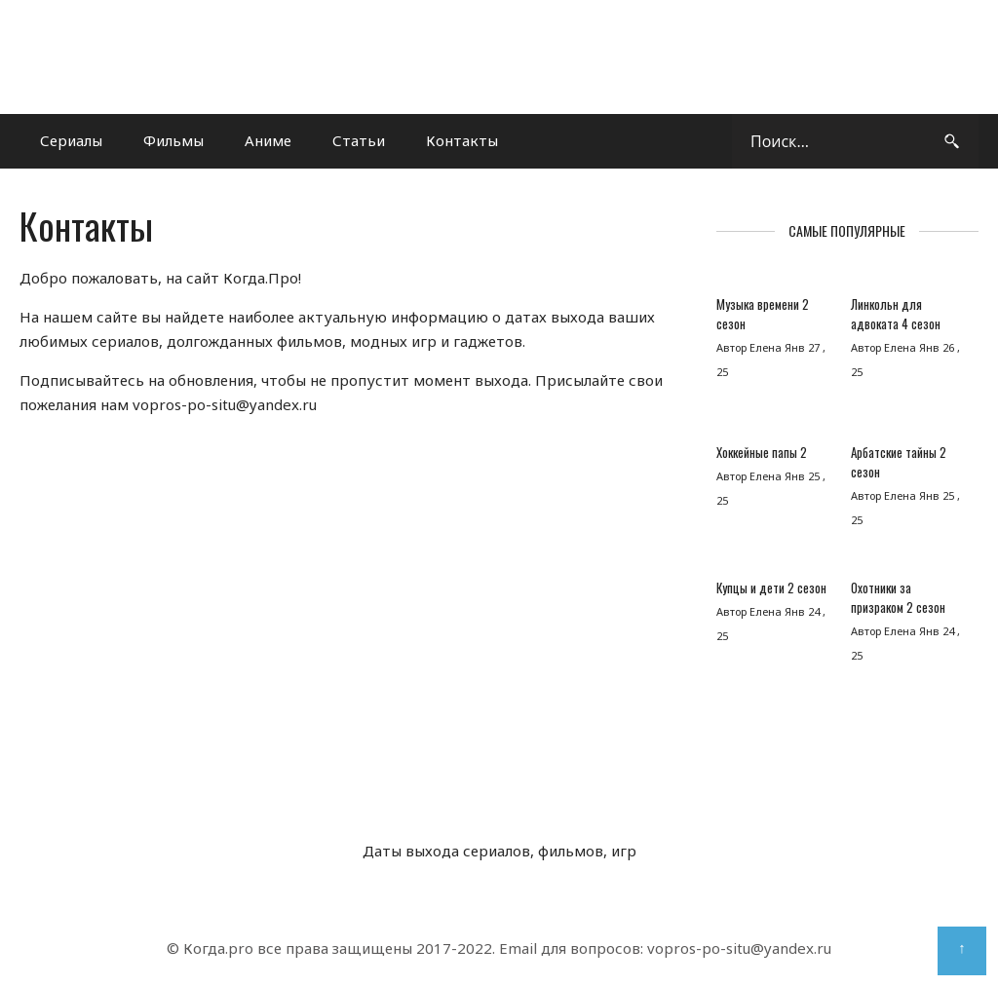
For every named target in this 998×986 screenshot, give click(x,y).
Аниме (268, 140)
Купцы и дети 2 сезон (771, 587)
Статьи (358, 140)
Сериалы (71, 140)
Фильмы (173, 140)
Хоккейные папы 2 (761, 452)
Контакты (462, 140)
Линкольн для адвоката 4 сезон (895, 313)
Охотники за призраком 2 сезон (898, 597)
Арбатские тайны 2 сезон (898, 461)
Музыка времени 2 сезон (762, 313)
